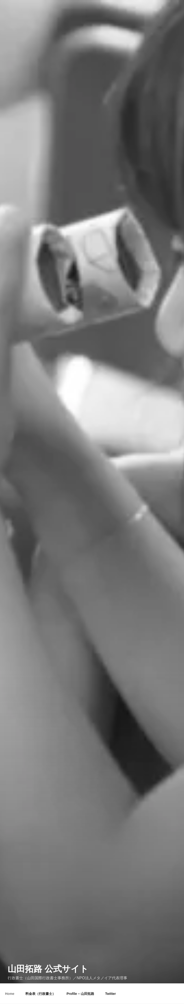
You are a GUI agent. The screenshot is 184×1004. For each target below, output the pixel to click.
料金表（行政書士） (40, 994)
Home (9, 994)
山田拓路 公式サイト (48, 963)
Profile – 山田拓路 (80, 994)
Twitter (110, 994)
